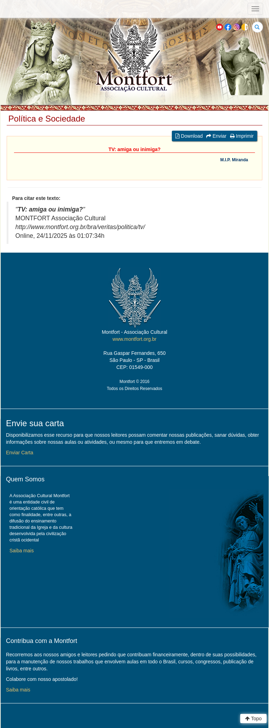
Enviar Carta (19, 452)
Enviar (216, 136)
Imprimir (242, 136)
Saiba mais (21, 550)
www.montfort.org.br (134, 339)
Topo (253, 718)
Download (189, 136)
